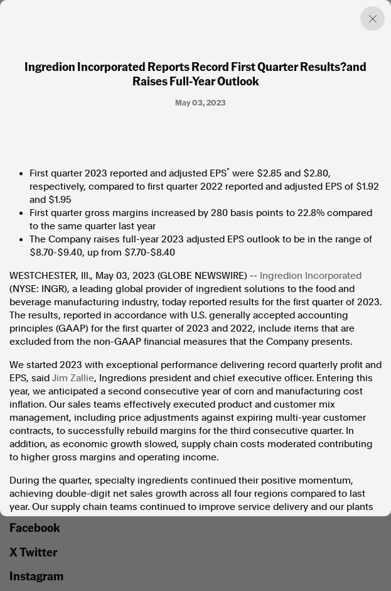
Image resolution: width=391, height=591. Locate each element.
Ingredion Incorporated (311, 275)
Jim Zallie (73, 378)
